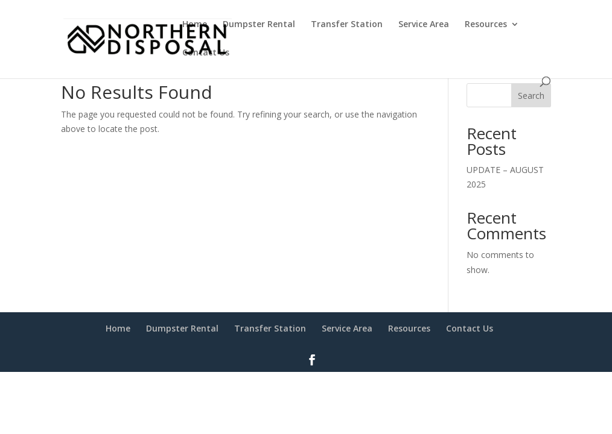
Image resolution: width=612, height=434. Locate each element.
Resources (486, 25)
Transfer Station (347, 25)
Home (194, 25)
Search (531, 95)
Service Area (423, 25)
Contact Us (205, 53)
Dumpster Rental (259, 25)
